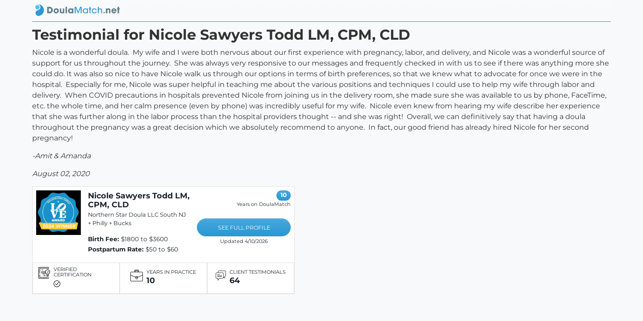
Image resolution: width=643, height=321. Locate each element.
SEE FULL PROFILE (244, 227)
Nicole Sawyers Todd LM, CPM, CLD (139, 200)
